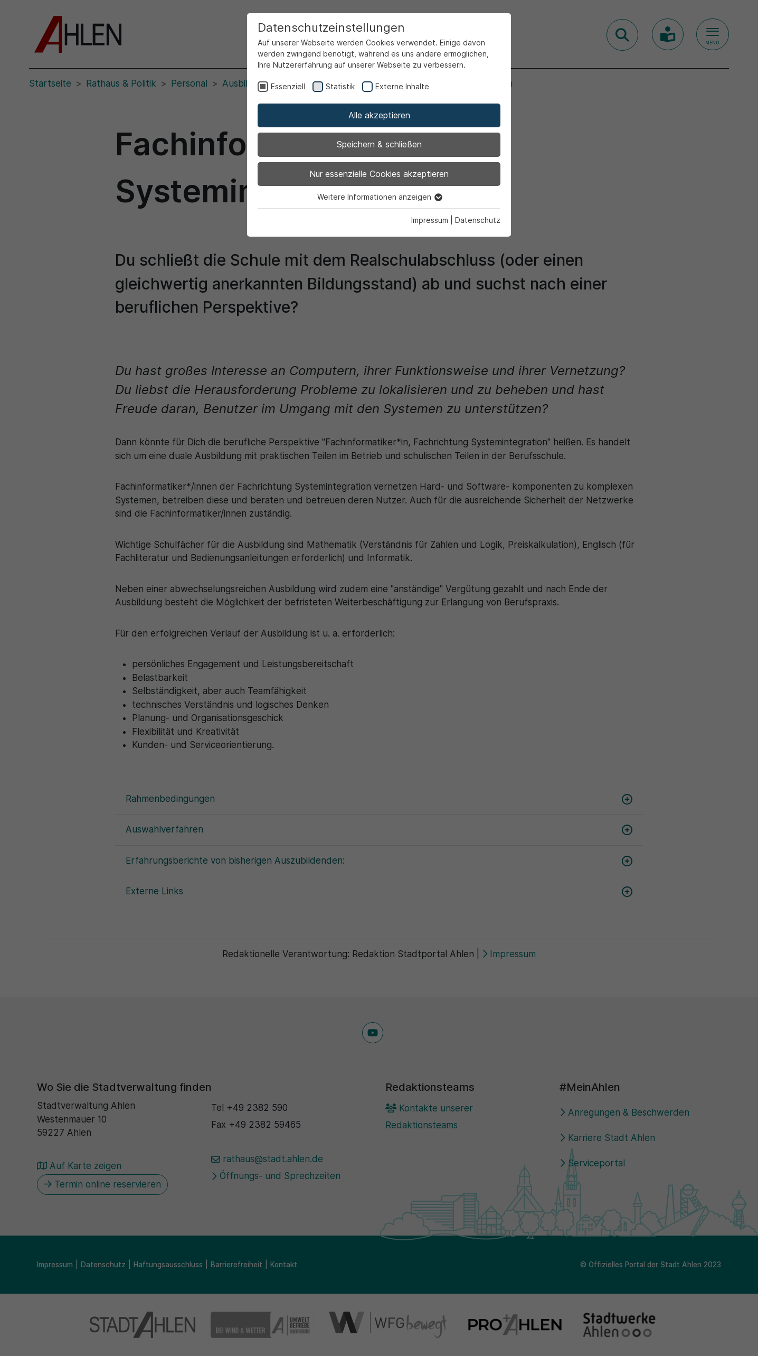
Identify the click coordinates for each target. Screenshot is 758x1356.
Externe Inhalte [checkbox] (402, 86)
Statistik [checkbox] (340, 86)
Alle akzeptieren (379, 115)
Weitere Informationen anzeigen (379, 196)
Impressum (429, 220)
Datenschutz (477, 220)
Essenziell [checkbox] (288, 86)
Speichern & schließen (379, 144)
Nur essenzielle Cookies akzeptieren (379, 174)
